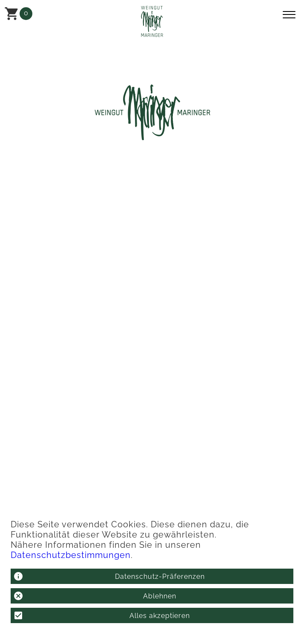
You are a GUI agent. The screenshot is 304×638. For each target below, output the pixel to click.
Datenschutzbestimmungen (71, 555)
